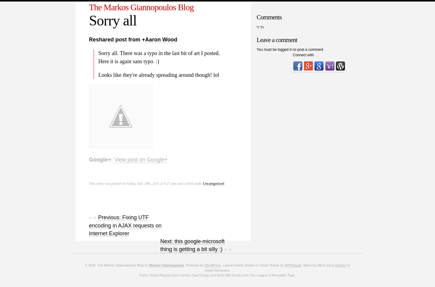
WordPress (213, 265)
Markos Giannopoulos (166, 265)
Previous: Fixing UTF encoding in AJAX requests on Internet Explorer (125, 225)
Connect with (303, 55)
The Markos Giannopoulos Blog (141, 7)
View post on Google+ (140, 160)
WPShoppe (293, 265)
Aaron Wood (161, 40)
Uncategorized (213, 183)
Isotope (340, 265)
